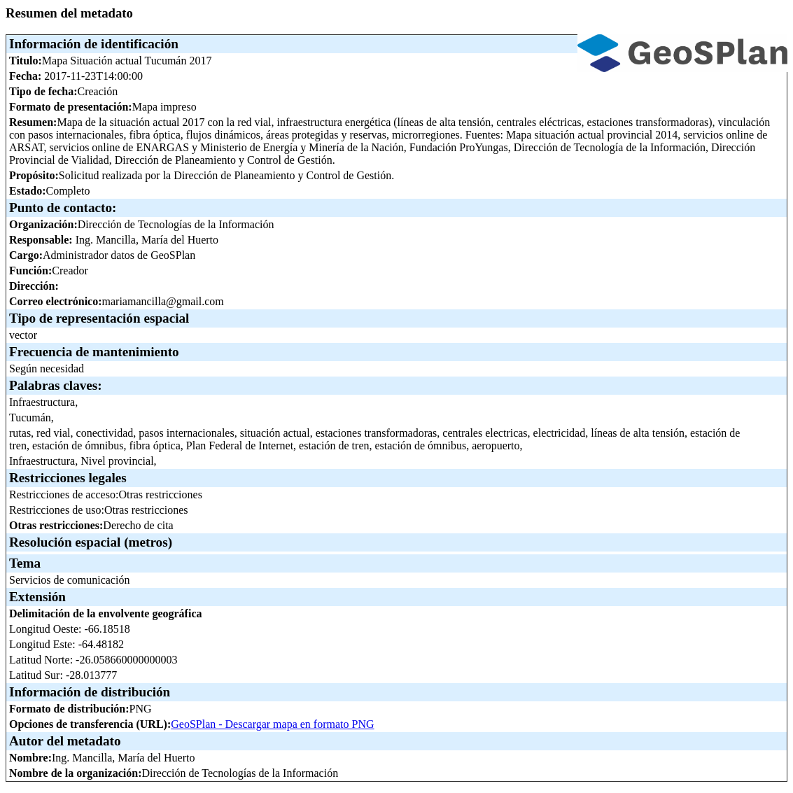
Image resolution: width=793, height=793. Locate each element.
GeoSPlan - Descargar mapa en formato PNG (272, 724)
